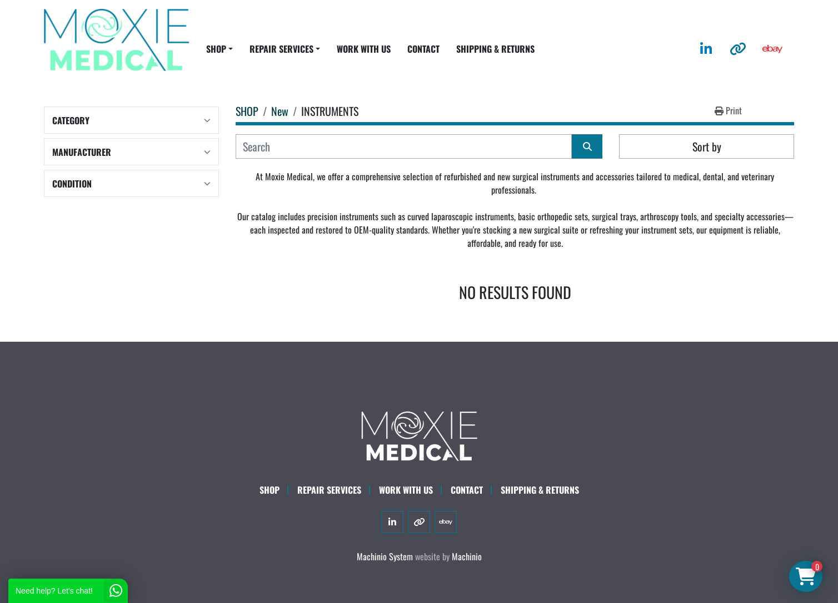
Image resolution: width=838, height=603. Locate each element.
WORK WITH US (364, 48)
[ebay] (772, 49)
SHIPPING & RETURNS (495, 48)
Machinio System (385, 556)
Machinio (467, 556)
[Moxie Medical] (419, 434)
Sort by (706, 146)
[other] (738, 49)
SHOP (216, 48)
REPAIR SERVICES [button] (281, 48)
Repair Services (329, 489)
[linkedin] (706, 49)
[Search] (404, 146)
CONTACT (423, 48)
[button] (219, 48)
